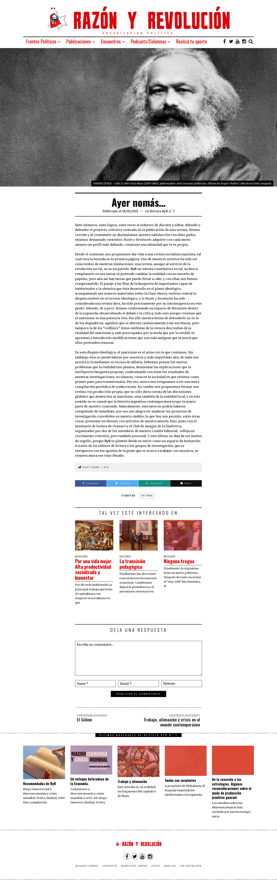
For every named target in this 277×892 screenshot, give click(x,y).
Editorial (147, 495)
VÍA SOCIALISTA (191, 871)
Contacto (109, 871)
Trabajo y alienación (132, 786)
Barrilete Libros (134, 871)
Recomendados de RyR (39, 788)
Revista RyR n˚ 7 (162, 211)
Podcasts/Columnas (148, 41)
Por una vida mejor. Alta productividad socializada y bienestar (89, 572)
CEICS (156, 871)
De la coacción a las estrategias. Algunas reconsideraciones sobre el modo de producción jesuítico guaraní (231, 793)
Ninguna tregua (179, 561)
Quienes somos (86, 871)
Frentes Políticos (41, 41)
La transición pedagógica (132, 563)
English (170, 871)
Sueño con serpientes (180, 785)
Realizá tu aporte (191, 41)
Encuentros (111, 41)
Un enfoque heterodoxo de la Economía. (89, 786)
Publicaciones (78, 41)
